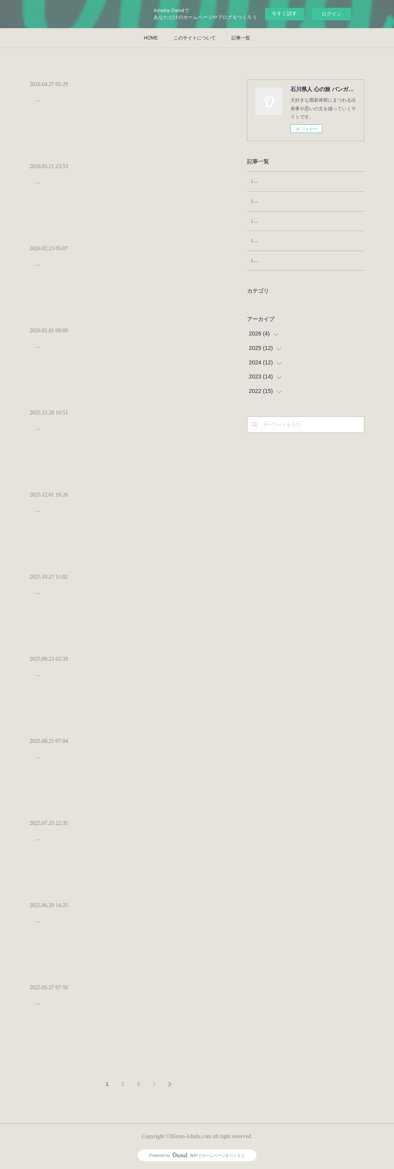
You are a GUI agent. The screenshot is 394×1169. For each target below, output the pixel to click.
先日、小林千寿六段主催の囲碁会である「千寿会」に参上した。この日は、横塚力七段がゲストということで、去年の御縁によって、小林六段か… (123, 350)
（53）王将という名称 (272, 260)
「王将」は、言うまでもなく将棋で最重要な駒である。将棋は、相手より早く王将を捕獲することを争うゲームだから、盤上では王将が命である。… (123, 433)
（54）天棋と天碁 (268, 240)
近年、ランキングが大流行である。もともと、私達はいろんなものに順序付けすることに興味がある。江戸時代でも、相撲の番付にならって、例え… (123, 1007)
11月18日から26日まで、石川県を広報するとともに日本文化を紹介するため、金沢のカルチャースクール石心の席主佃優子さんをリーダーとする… (123, 515)
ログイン (331, 14)
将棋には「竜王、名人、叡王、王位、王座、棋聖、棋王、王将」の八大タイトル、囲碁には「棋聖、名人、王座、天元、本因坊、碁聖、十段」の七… (123, 104)
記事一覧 (240, 38)
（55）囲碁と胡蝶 (268, 221)
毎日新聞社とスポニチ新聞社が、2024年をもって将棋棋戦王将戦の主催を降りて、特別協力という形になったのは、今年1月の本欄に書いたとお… (121, 843)
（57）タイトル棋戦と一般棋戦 (282, 181)
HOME (151, 38)
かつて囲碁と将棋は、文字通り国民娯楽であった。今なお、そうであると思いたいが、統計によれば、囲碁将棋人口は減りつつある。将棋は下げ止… (123, 761)
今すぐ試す (284, 13)
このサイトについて (195, 38)
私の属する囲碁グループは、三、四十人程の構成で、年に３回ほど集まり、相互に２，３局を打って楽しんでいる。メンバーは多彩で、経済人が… (123, 268)
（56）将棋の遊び (268, 201)
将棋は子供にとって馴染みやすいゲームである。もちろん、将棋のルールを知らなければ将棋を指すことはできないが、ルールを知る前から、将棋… (123, 186)
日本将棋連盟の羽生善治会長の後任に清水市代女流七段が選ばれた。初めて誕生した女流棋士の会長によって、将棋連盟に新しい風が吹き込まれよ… (123, 925)
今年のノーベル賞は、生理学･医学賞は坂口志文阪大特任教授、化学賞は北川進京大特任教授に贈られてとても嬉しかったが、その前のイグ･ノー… (121, 597)
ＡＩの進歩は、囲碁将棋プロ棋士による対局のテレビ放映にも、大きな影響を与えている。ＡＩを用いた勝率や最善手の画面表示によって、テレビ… (123, 679)
